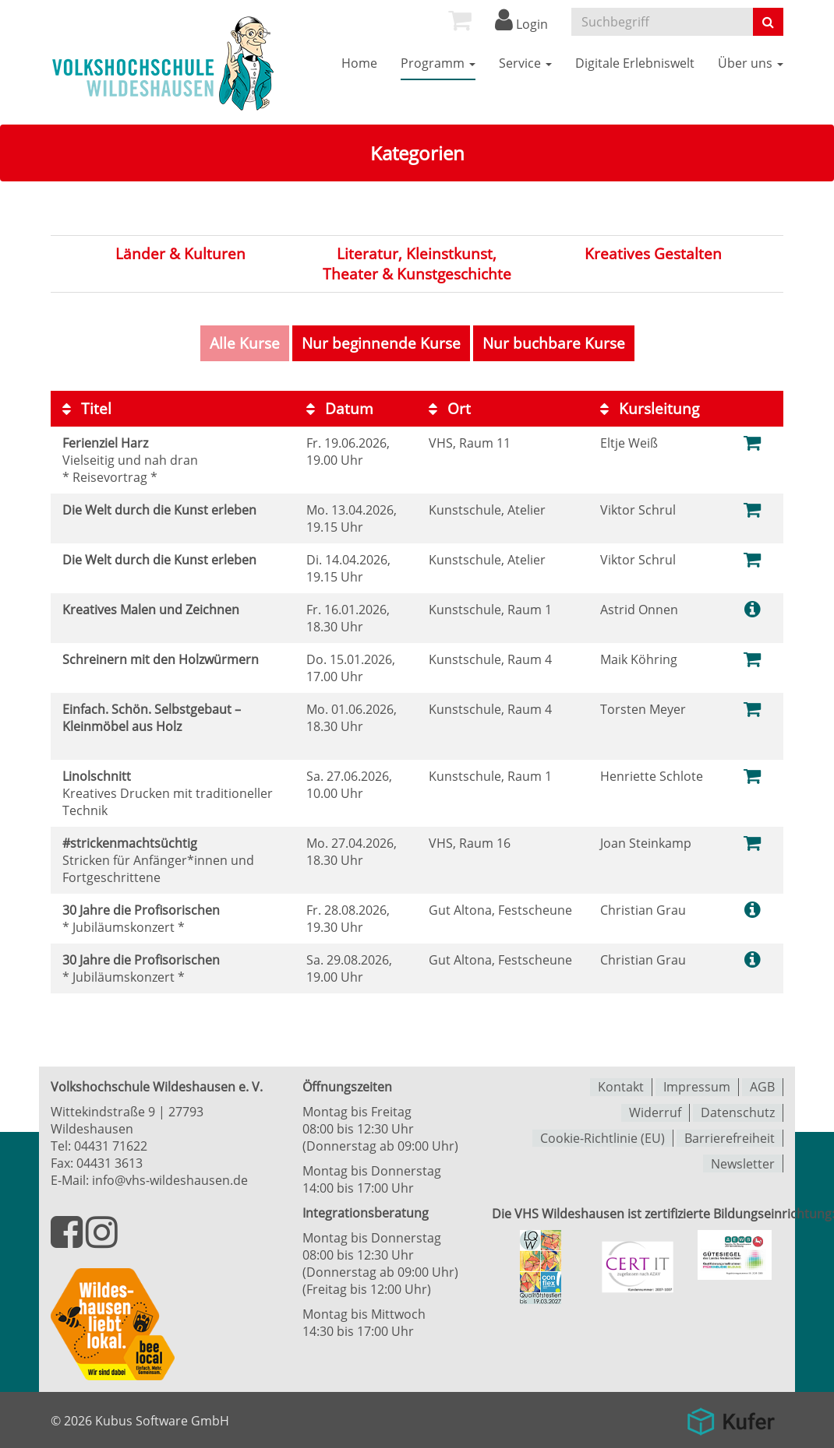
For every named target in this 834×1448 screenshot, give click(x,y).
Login (521, 24)
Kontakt (621, 1086)
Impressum (696, 1086)
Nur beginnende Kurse (381, 343)
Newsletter (743, 1161)
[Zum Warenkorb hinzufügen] (753, 442)
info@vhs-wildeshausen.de (170, 1180)
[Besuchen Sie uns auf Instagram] (102, 1240)
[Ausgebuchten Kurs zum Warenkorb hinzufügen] (753, 842)
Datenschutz (738, 1111)
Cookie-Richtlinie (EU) (602, 1136)
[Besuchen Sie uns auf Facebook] (68, 1240)
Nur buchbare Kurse (553, 343)
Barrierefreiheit (729, 1136)
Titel (86, 408)
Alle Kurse (245, 343)
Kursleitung (649, 408)
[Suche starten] (768, 22)
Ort (450, 408)
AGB (762, 1086)
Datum (339, 408)
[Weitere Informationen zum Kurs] (752, 608)
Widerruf (655, 1111)
